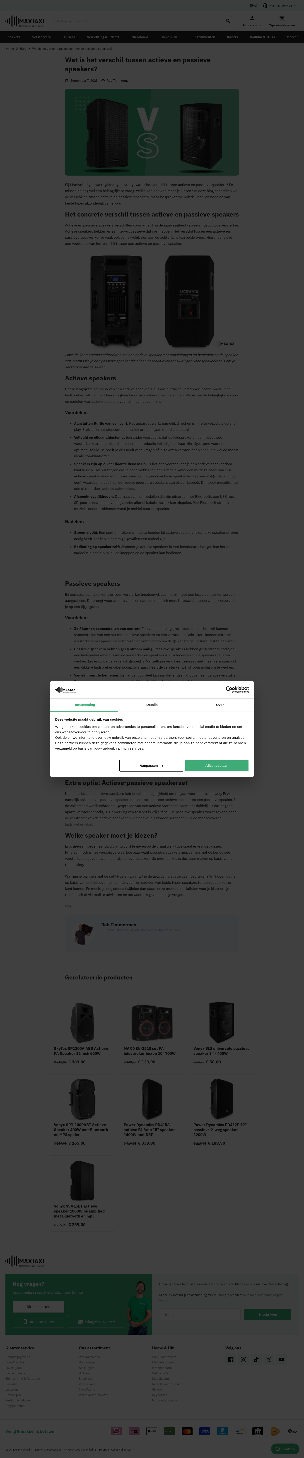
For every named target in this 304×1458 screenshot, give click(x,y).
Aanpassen (151, 765)
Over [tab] (220, 705)
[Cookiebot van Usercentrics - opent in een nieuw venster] (229, 689)
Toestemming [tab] (84, 705)
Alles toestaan (217, 765)
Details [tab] (152, 705)
